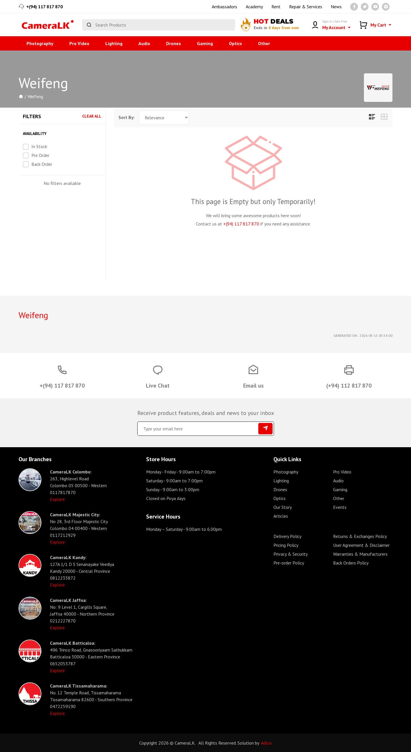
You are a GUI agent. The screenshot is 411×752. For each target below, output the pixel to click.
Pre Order (40, 155)
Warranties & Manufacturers (360, 554)
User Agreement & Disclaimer (361, 545)
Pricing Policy (285, 545)
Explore (57, 499)
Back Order (41, 164)
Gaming (205, 43)
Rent (276, 6)
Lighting (113, 43)
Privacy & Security (290, 554)
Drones (173, 43)
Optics (235, 43)
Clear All (91, 116)
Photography (40, 43)
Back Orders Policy (350, 563)
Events (339, 507)
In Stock (39, 146)
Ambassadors (224, 6)
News (336, 6)
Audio (144, 43)
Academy (254, 6)
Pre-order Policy (288, 563)
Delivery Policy (287, 536)
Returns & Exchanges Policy (360, 536)
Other (264, 43)
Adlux (266, 743)
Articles (280, 516)
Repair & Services (305, 6)
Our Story (282, 507)
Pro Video (79, 43)
